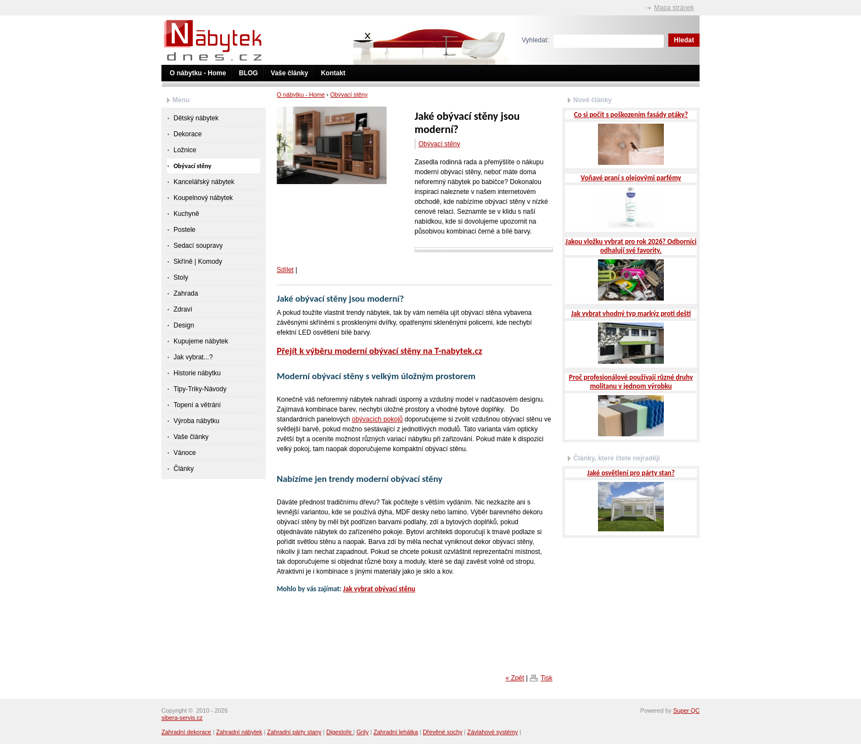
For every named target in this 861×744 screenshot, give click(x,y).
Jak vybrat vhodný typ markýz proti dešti (631, 313)
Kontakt (333, 73)
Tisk (546, 678)
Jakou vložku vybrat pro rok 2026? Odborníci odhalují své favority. (631, 245)
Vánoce (185, 453)
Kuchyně (186, 214)
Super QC (686, 710)
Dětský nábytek (196, 118)
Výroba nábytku (196, 421)
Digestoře (339, 732)
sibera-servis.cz (182, 717)
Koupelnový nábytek (203, 198)
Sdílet (285, 270)
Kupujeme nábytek (201, 341)
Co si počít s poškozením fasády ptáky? (630, 114)
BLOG (248, 73)
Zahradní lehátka (395, 732)
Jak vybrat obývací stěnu (379, 589)
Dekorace (188, 134)
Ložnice (185, 150)
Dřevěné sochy (442, 732)
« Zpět (515, 678)
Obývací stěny (348, 94)
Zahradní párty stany (294, 732)
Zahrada (186, 293)
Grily (362, 732)
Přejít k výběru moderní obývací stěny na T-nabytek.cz (379, 351)
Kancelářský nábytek (204, 182)
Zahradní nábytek (239, 732)
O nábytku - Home (198, 73)
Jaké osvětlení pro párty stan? (631, 473)
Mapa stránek (674, 8)
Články (184, 469)
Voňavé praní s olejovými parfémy (631, 178)
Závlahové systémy (492, 732)
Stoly (181, 277)
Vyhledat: (535, 40)
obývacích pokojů (377, 419)
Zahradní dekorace (186, 732)
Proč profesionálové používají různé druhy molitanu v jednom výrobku (631, 381)
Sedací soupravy (198, 245)
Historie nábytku (197, 373)
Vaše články (289, 73)
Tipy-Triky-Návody (200, 389)
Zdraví (183, 309)
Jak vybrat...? (193, 357)
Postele (184, 230)
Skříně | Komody (198, 261)
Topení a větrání (197, 405)
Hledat (684, 40)
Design (184, 325)
